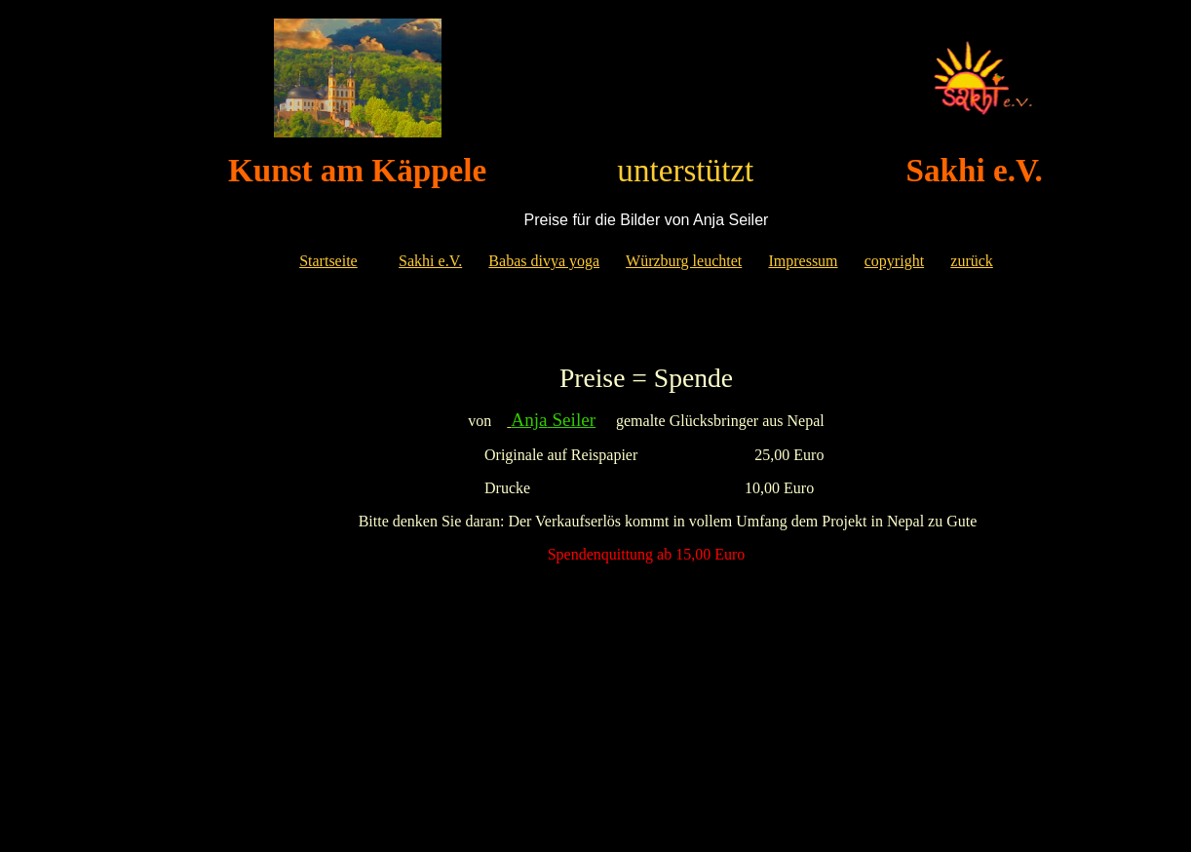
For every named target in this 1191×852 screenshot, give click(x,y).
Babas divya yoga (543, 260)
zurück (971, 260)
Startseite (328, 260)
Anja (529, 419)
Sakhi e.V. (430, 260)
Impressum (802, 260)
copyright (894, 260)
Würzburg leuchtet (684, 260)
